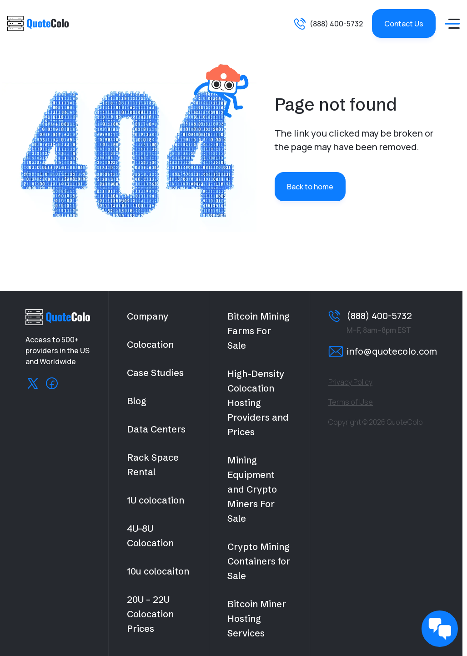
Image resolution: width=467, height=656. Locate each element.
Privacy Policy (350, 382)
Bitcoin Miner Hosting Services (256, 618)
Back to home (310, 187)
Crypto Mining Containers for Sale (258, 561)
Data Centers (156, 429)
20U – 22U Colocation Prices (150, 614)
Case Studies (155, 372)
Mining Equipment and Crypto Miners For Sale (252, 489)
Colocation (150, 344)
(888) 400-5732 (336, 24)
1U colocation (155, 500)
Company (147, 316)
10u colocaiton (158, 571)
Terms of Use (350, 402)
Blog (136, 401)
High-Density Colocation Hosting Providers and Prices (258, 402)
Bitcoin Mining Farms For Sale (258, 330)
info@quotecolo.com (391, 351)
